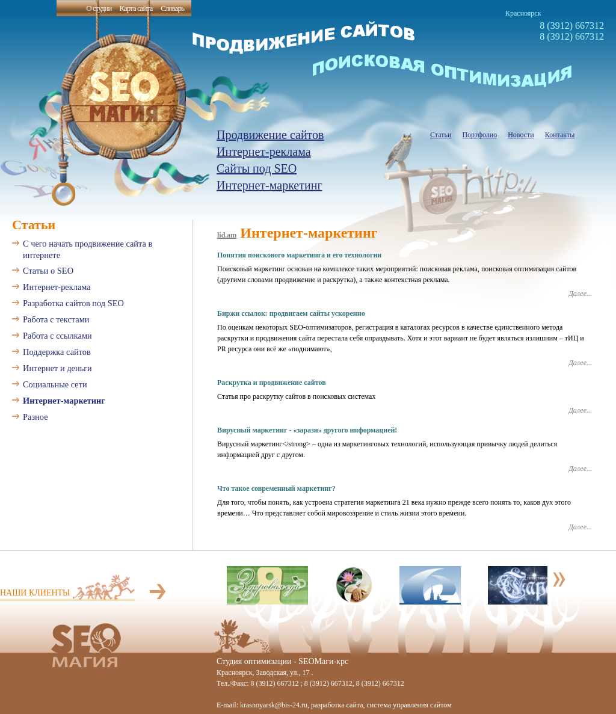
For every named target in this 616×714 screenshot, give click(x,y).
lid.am (226, 235)
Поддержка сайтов (57, 352)
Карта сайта (135, 8)
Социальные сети (55, 384)
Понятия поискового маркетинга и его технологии (299, 255)
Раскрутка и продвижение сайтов (271, 382)
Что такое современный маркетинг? (276, 488)
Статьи (440, 135)
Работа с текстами (56, 319)
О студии (98, 8)
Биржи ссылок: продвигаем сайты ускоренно (291, 313)
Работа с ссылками (57, 335)
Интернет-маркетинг (269, 185)
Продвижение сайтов (270, 134)
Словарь (172, 8)
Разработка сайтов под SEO (73, 303)
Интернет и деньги (57, 368)
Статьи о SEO (48, 270)
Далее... (580, 293)
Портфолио (479, 135)
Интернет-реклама (264, 151)
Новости (521, 135)
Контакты (560, 135)
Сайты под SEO (257, 168)
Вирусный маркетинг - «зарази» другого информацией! (307, 430)
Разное (35, 417)
